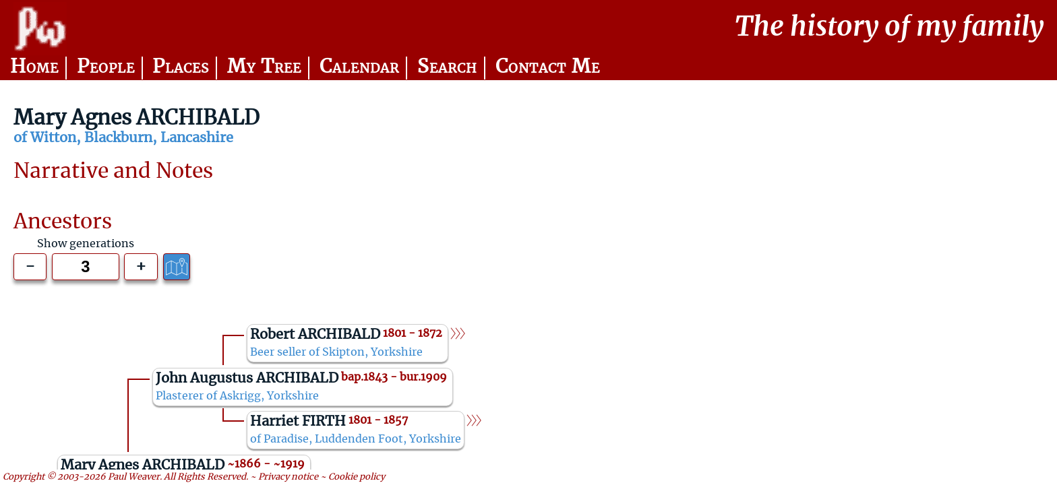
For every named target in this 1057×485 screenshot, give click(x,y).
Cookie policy (356, 477)
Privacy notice (288, 477)
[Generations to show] (85, 266)
